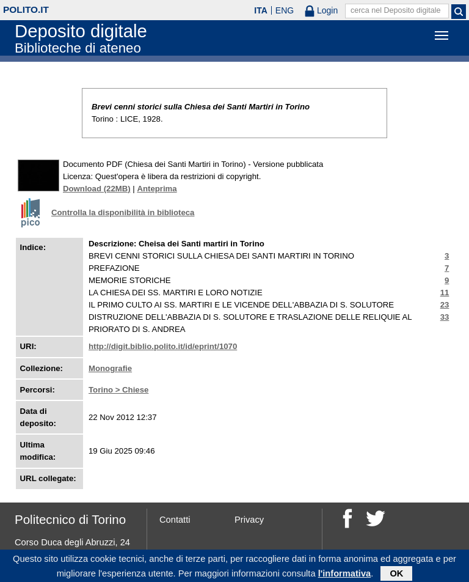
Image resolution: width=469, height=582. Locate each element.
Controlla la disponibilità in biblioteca (122, 212)
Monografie (110, 368)
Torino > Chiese (118, 389)
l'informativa (344, 575)
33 (444, 317)
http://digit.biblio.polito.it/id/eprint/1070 (163, 346)
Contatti (175, 520)
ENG (284, 10)
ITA (260, 10)
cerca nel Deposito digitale (396, 10)
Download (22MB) (97, 188)
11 (444, 292)
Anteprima (156, 188)
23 (444, 304)
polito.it (26, 9)
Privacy (249, 520)
